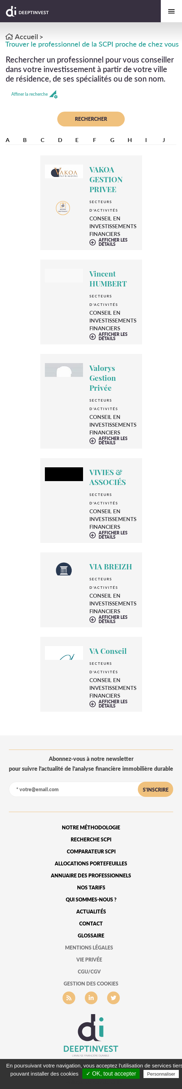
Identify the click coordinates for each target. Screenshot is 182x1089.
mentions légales (89, 948)
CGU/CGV (89, 972)
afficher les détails (113, 242)
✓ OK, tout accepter (111, 1074)
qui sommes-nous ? (91, 899)
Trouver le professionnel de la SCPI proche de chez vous (92, 44)
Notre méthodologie (91, 827)
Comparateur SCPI (91, 851)
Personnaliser (161, 1074)
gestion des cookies (91, 984)
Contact (91, 924)
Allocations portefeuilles (91, 863)
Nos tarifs (91, 887)
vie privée (89, 960)
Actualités (91, 912)
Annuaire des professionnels (91, 875)
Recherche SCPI (91, 839)
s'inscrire (156, 790)
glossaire (91, 936)
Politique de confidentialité (94, 1082)
